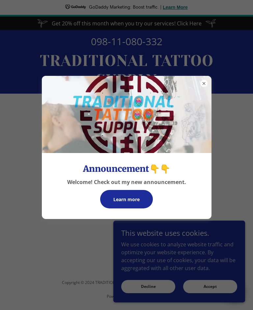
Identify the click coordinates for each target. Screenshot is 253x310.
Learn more (126, 199)
